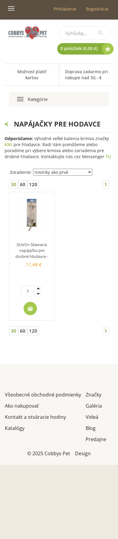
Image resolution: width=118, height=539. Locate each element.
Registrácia (97, 9)
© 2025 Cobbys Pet (48, 453)
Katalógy (15, 428)
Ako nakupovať (22, 405)
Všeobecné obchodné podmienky (43, 394)
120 (33, 184)
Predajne (96, 439)
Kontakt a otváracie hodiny (35, 416)
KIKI (8, 144)
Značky (93, 394)
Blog (91, 428)
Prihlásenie (65, 9)
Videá (92, 416)
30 (13, 184)
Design (83, 453)
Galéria (94, 405)
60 (22, 184)
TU (108, 156)
